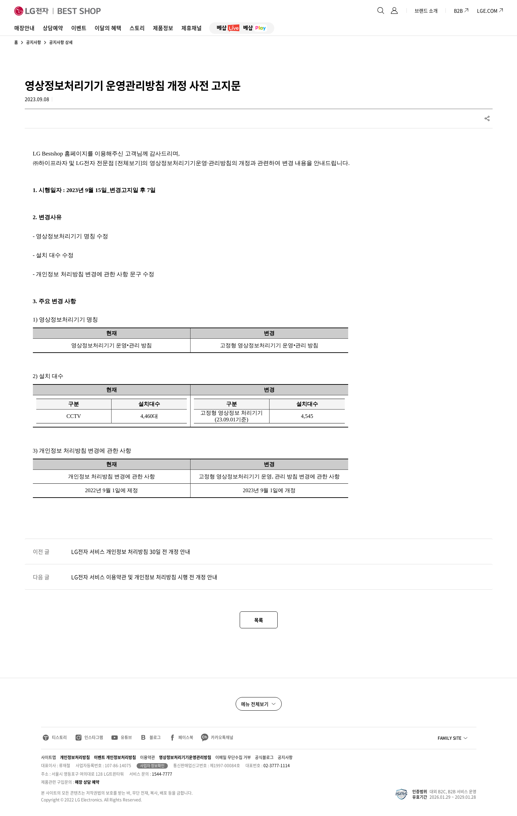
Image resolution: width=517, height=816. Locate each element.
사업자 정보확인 (152, 766)
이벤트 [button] (78, 28)
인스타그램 (93, 737)
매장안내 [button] (24, 28)
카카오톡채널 (222, 737)
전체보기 (128, 163)
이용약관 (147, 757)
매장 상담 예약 (87, 782)
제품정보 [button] (163, 28)
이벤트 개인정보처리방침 (115, 757)
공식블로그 (264, 757)
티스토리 (59, 737)
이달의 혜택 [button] (108, 28)
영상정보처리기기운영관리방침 (185, 757)
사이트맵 (48, 757)
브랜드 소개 (426, 10)
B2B (461, 10)
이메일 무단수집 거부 (233, 757)
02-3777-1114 (276, 765)
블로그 (155, 737)
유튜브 (126, 737)
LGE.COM (487, 10)
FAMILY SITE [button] (449, 738)
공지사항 (33, 42)
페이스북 (185, 737)
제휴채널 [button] (191, 28)
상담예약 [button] (53, 28)
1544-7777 (162, 774)
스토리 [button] (137, 28)
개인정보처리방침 (75, 757)
